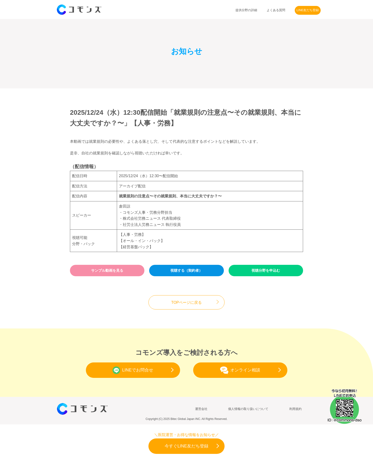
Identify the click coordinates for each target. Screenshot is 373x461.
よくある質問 (276, 10)
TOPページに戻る (186, 302)
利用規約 (295, 409)
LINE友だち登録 (308, 10)
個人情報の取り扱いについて (248, 409)
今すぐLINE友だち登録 (186, 446)
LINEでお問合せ (133, 370)
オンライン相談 (240, 370)
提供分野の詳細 (246, 10)
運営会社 (201, 409)
